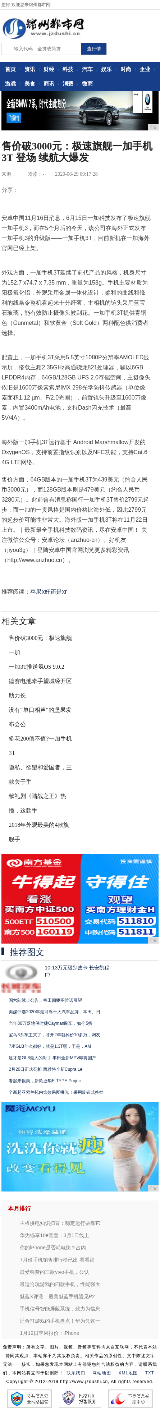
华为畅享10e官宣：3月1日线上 (54, 1235)
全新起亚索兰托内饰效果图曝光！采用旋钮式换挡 (56, 1092)
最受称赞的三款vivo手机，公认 (54, 1272)
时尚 (125, 69)
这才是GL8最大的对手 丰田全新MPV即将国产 (52, 1057)
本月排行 (19, 1209)
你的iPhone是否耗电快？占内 (53, 1247)
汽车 (87, 69)
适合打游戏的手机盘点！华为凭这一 (60, 1321)
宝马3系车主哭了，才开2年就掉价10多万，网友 (54, 1034)
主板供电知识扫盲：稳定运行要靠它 (60, 1223)
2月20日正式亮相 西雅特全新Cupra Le (45, 1069)
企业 (145, 69)
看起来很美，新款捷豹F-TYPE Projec (45, 1080)
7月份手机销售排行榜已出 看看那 (57, 1260)
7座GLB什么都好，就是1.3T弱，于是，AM (50, 1046)
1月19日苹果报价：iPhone (49, 1333)
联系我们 (76, 1372)
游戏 (10, 83)
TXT (150, 1372)
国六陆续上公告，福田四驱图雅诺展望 (45, 1000)
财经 (49, 69)
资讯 (29, 69)
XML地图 (128, 1372)
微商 (87, 83)
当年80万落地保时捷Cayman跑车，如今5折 (50, 1023)
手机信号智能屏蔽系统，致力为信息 (60, 1309)
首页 (10, 69)
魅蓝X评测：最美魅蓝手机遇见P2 (57, 1296)
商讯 (49, 83)
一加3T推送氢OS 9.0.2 (36, 667)
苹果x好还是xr (48, 592)
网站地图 (101, 1372)
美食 (29, 83)
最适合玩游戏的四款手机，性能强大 (60, 1284)
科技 (68, 69)
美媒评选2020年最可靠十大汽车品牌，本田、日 (54, 1011)
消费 (68, 83)
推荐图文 (27, 952)
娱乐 (106, 69)
